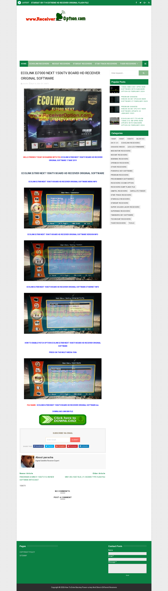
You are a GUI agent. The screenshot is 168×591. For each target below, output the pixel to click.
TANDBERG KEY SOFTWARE (122, 215)
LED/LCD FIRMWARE (136, 147)
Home (24, 64)
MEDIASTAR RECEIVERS (120, 151)
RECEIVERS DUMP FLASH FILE (123, 187)
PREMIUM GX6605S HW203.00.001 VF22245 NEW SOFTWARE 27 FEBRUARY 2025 (134, 99)
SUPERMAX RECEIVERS (120, 211)
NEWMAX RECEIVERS (119, 159)
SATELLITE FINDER (137, 191)
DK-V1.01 (114, 143)
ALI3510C (140, 139)
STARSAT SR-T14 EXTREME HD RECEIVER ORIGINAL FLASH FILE (60, 3)
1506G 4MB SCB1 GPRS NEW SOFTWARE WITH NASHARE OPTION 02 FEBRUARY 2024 (133, 89)
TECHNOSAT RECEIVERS (121, 219)
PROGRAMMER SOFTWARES (122, 179)
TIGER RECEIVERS (128, 64)
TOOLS (131, 223)
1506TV (46, 83)
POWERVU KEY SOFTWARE (122, 171)
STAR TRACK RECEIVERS (106, 64)
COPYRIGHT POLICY (27, 552)
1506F (113, 139)
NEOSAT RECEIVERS (61, 64)
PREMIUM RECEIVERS (120, 175)
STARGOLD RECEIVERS (120, 199)
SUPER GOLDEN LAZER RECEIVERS (125, 207)
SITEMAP (23, 556)
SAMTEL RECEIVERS (119, 191)
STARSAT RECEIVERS (82, 64)
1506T (121, 139)
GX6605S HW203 (118, 147)
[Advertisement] (104, 40)
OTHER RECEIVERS (118, 167)
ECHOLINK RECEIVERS (39, 64)
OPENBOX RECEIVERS (120, 163)
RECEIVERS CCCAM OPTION (122, 183)
